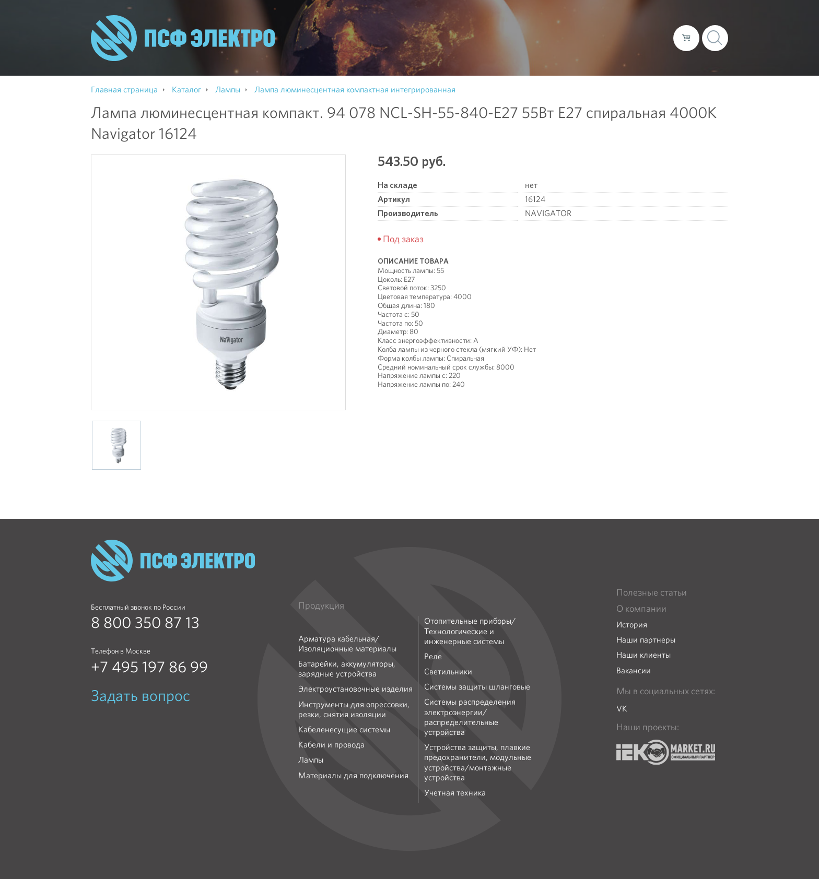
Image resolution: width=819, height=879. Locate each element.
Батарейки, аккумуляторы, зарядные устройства (346, 669)
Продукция (321, 605)
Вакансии (633, 670)
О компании (465, 37)
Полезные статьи (651, 592)
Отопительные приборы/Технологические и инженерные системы (470, 631)
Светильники (448, 671)
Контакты (646, 37)
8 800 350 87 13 (145, 623)
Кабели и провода (331, 745)
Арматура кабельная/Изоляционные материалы (347, 644)
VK (621, 709)
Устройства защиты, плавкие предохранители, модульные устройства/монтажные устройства (477, 762)
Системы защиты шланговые (477, 687)
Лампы (310, 760)
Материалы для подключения (353, 775)
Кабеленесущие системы (344, 729)
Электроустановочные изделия (355, 689)
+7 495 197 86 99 (149, 667)
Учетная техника (455, 793)
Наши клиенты (643, 655)
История (631, 624)
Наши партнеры (645, 640)
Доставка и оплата (579, 37)
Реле (433, 656)
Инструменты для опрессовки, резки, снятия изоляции (354, 709)
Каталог (515, 37)
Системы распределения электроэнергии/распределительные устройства (470, 717)
